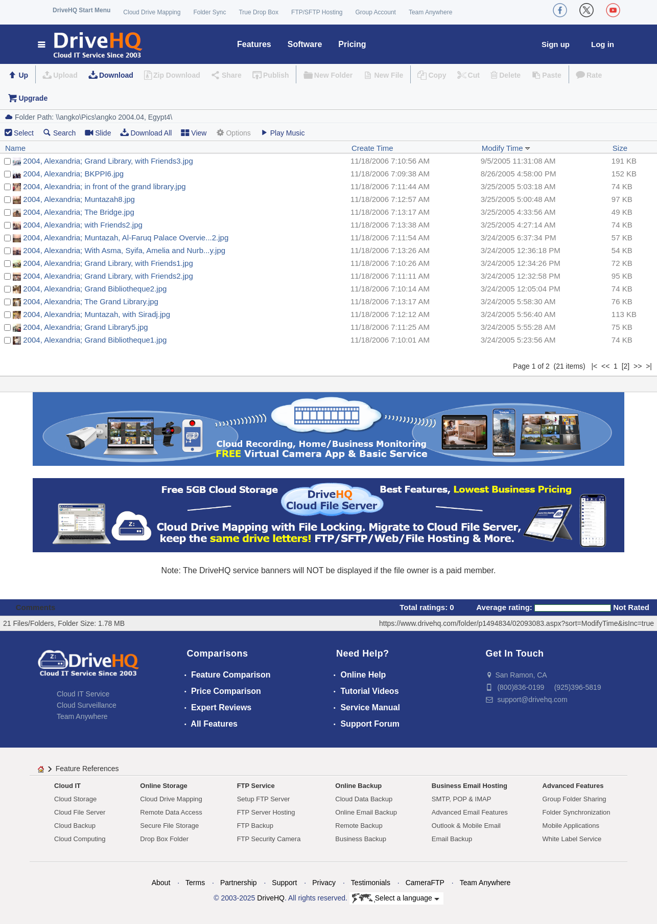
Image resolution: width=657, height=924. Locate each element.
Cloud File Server (79, 812)
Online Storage (163, 786)
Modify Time (506, 148)
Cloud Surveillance (86, 705)
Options (233, 133)
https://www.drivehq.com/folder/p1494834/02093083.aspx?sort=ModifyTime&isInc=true (516, 623)
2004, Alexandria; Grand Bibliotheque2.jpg (95, 288)
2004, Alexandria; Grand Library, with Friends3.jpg (108, 160)
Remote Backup (359, 825)
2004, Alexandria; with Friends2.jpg (82, 224)
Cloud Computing (79, 839)
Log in (602, 44)
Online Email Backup (366, 812)
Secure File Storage (169, 825)
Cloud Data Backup (363, 799)
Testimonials (370, 882)
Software (305, 44)
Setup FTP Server (263, 799)
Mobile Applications (571, 825)
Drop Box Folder (164, 839)
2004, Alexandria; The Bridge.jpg (78, 212)
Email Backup (452, 839)
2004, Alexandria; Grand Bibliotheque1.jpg (95, 339)
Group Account (376, 12)
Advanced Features (573, 786)
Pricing (352, 44)
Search (59, 133)
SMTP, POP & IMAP (461, 799)
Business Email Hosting (469, 786)
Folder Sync (209, 12)
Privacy (324, 882)
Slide (98, 133)
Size (620, 148)
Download (116, 75)
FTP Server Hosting (266, 812)
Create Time (372, 148)
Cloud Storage (75, 799)
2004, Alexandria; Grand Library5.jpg (85, 327)
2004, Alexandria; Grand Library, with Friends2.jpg (108, 276)
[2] (626, 366)
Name (15, 148)
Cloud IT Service (83, 694)
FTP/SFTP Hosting (316, 12)
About (161, 882)
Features (254, 44)
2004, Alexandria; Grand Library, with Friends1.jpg (108, 263)
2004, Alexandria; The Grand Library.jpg (90, 301)
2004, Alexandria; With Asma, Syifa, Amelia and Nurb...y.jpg (124, 250)
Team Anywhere (430, 12)
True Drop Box (258, 12)
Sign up (556, 44)
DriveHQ (271, 898)
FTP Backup (255, 825)
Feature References (87, 768)
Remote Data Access (171, 812)
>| (649, 366)
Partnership (238, 882)
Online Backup (358, 786)
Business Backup (360, 839)
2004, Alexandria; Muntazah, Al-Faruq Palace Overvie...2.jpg (125, 237)
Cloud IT (67, 786)
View (193, 133)
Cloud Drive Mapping (151, 12)
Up (23, 75)
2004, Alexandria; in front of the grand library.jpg (104, 186)
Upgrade (33, 98)
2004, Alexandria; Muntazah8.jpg (79, 199)
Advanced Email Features (470, 812)
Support (284, 882)
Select (24, 133)
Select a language (395, 898)
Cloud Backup (75, 825)
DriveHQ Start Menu (81, 10)
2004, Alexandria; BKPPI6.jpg (73, 173)
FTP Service (256, 786)
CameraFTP (425, 882)
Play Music (282, 133)
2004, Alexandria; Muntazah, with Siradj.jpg (96, 314)
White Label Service (572, 839)
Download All (146, 133)
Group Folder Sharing (574, 799)
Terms (195, 882)
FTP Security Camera (269, 839)
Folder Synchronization (577, 812)
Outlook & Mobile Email (466, 825)
